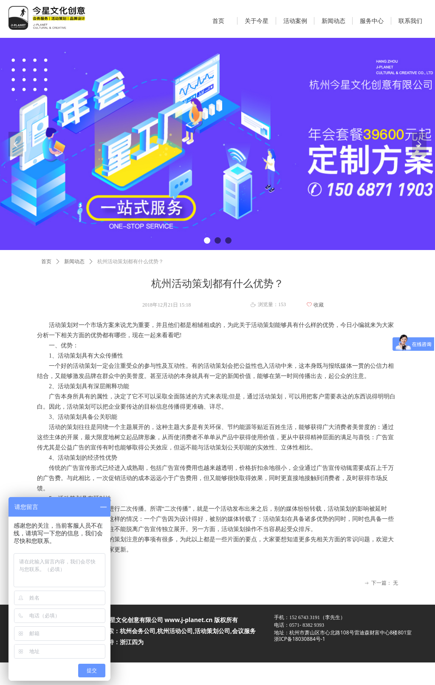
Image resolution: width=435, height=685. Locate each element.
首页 (46, 261)
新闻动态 (74, 261)
